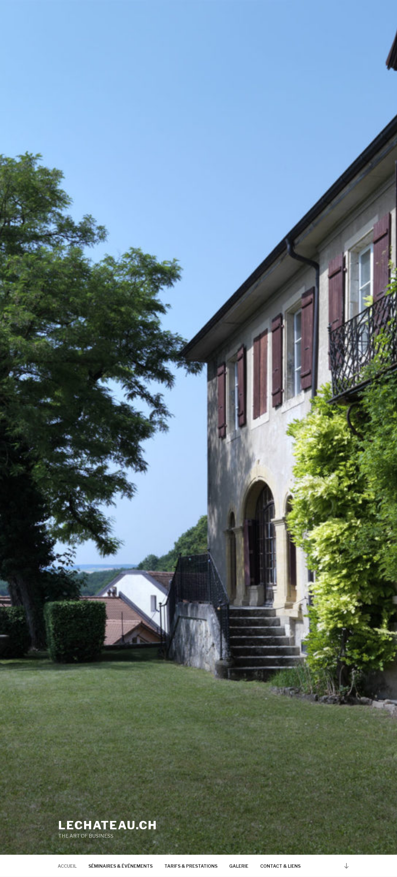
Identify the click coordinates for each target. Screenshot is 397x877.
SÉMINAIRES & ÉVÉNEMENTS (120, 866)
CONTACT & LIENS (280, 866)
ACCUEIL (67, 866)
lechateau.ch (107, 825)
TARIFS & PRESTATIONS (190, 866)
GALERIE (238, 866)
